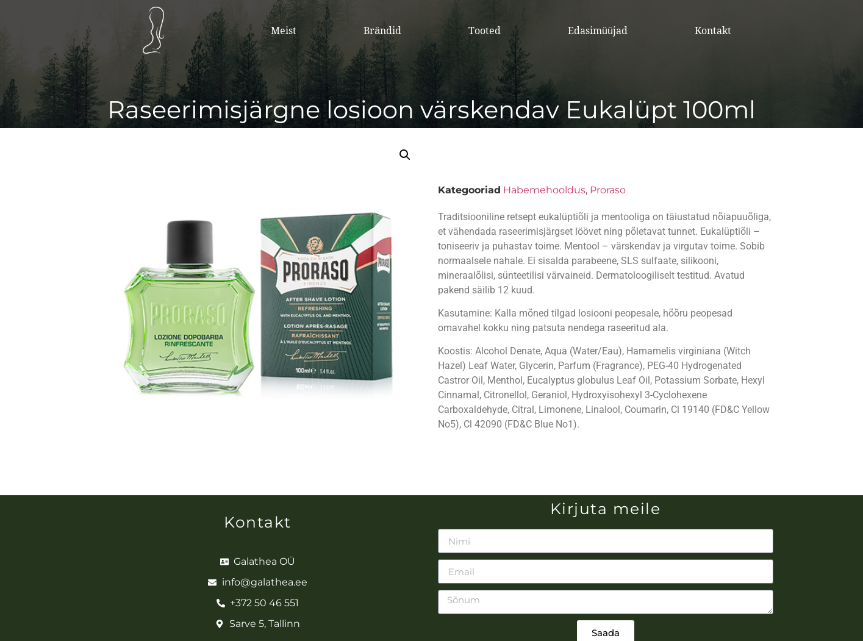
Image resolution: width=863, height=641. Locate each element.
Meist (283, 30)
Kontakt (713, 30)
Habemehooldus (544, 190)
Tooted (484, 30)
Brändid (382, 30)
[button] (405, 155)
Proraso (608, 190)
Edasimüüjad (598, 30)
